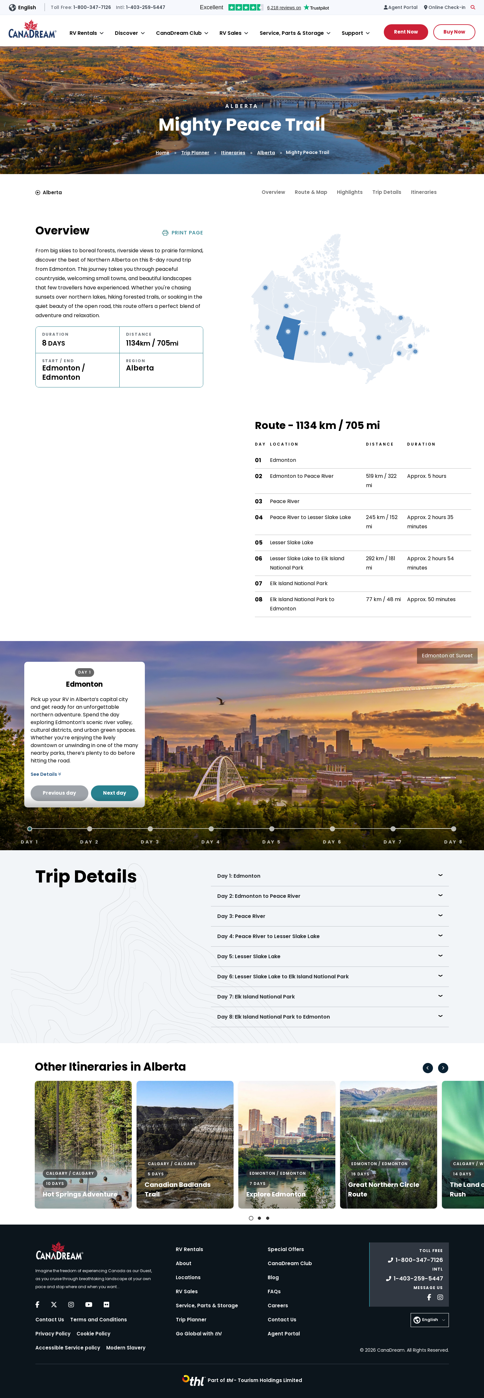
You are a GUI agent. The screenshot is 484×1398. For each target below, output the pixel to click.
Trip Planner (195, 152)
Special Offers (286, 1249)
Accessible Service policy (67, 1347)
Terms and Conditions (98, 1319)
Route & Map (311, 192)
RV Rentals (83, 33)
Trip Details (386, 192)
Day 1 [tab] (30, 841)
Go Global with (198, 1333)
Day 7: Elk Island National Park (256, 996)
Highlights (350, 192)
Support (352, 33)
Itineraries (233, 152)
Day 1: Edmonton (238, 876)
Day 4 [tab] (211, 841)
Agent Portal (284, 1333)
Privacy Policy (53, 1333)
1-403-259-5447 (414, 1278)
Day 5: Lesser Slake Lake (248, 956)
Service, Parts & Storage (292, 33)
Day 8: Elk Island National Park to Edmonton (273, 1016)
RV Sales (231, 33)
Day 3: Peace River (241, 916)
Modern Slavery (125, 1347)
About (183, 1263)
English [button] (27, 7)
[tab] (251, 1218)
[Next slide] (443, 1068)
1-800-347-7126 (415, 1260)
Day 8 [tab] (453, 841)
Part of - (255, 1380)
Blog (273, 1277)
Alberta (266, 152)
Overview (273, 192)
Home (162, 152)
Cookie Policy (93, 1333)
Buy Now (454, 31)
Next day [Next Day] (114, 793)
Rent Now (406, 31)
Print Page (182, 233)
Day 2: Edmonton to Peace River (259, 896)
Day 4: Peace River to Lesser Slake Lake (268, 936)
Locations (188, 1277)
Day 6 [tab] (332, 841)
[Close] (102, 33)
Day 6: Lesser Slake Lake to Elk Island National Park (283, 976)
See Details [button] (46, 774)
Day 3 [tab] (150, 841)
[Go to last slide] (428, 1068)
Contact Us (49, 1319)
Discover (126, 33)
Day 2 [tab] (89, 841)
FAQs (274, 1291)
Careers (278, 1305)
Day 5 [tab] (271, 841)
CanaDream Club (179, 33)
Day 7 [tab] (393, 841)
